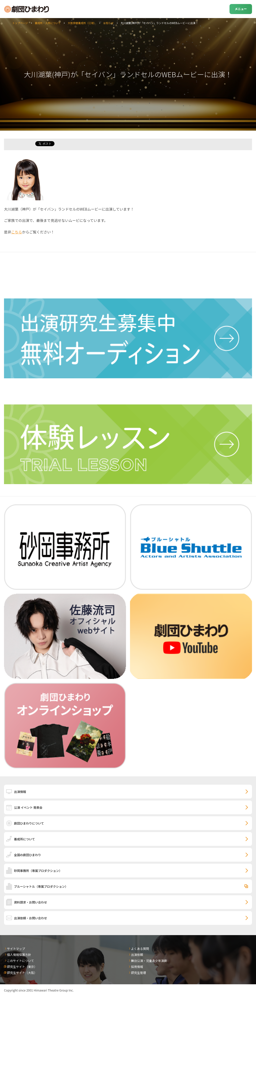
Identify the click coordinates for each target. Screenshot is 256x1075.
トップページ (20, 23)
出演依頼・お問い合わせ (30, 918)
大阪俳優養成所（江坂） (82, 23)
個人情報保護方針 (19, 954)
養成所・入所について (48, 23)
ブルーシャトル (41, 886)
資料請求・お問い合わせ (30, 902)
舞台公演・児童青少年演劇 (149, 960)
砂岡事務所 (38, 870)
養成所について (24, 839)
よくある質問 (140, 948)
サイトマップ (16, 948)
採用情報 (137, 966)
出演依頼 (137, 954)
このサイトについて (20, 960)
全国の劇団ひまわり (27, 855)
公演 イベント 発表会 (28, 807)
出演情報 (20, 791)
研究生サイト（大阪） (22, 972)
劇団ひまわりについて (29, 823)
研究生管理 (138, 972)
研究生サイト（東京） (22, 966)
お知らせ (108, 23)
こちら (16, 231)
